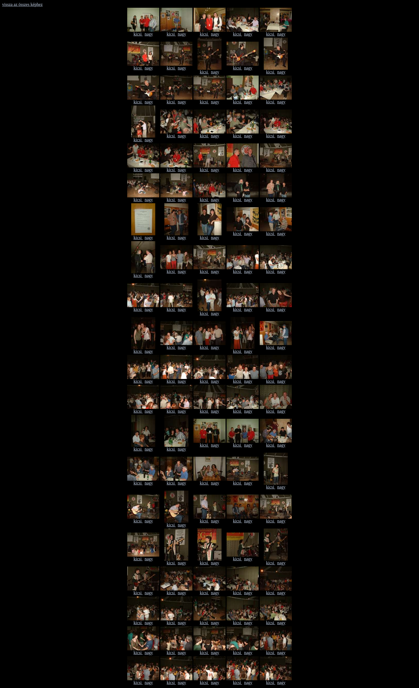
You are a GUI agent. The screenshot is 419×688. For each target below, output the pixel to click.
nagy (149, 34)
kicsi (138, 34)
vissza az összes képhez (22, 4)
